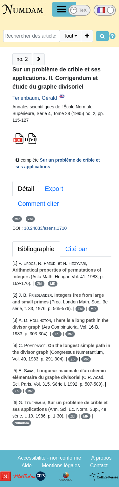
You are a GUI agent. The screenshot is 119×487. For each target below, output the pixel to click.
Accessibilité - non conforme (49, 458)
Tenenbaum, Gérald (34, 98)
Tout (68, 36)
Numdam (22, 423)
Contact (99, 465)
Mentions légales (61, 465)
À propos (101, 458)
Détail (26, 188)
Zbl (30, 219)
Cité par (76, 248)
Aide (27, 465)
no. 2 (22, 59)
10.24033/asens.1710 (45, 228)
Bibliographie (36, 248)
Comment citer (38, 203)
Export (54, 188)
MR (17, 219)
